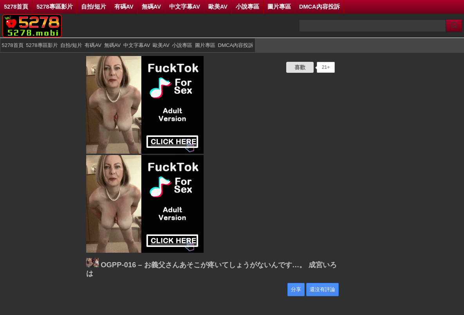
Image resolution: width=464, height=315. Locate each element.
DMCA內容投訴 (319, 7)
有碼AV (124, 7)
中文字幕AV (184, 7)
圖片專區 (279, 7)
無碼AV (151, 7)
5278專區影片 (54, 7)
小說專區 (247, 7)
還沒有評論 (322, 289)
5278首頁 (16, 7)
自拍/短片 (93, 7)
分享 (296, 289)
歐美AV (217, 7)
